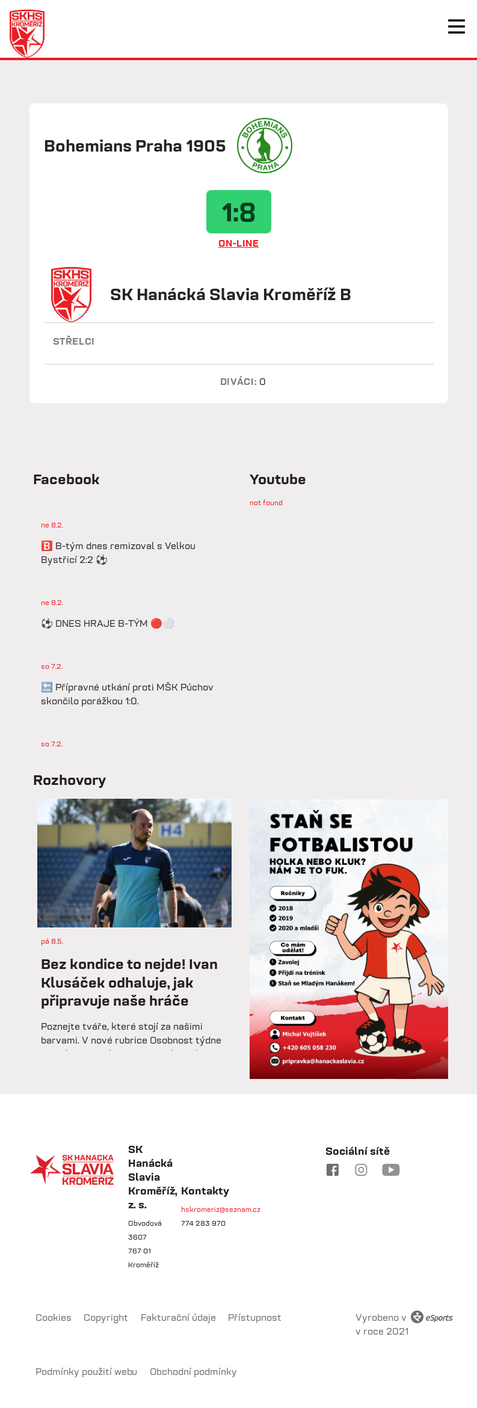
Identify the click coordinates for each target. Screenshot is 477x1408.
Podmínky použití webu (86, 1371)
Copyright (106, 1317)
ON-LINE (238, 243)
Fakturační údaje (178, 1317)
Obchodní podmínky (193, 1371)
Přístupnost (255, 1317)
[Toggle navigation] (457, 26)
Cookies (53, 1317)
